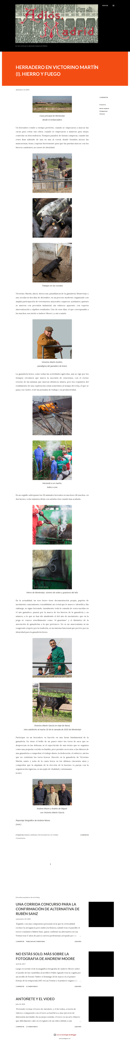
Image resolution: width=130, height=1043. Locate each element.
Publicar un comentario (35, 941)
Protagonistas (103, 111)
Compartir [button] (103, 97)
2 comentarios (32, 1026)
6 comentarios (32, 986)
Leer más (78, 941)
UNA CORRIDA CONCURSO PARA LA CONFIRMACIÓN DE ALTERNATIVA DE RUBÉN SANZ (47, 909)
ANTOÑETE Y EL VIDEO (35, 999)
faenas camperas (104, 108)
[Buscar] (105, 5)
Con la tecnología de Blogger (65, 1035)
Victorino (102, 114)
